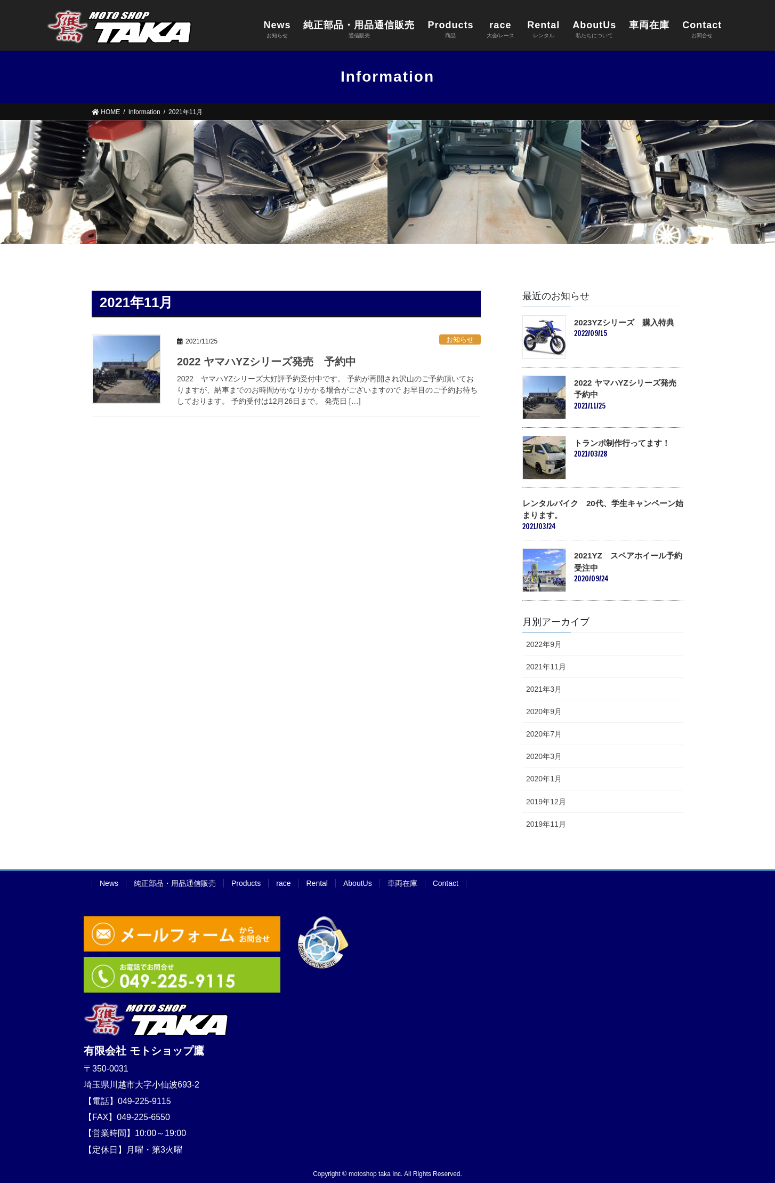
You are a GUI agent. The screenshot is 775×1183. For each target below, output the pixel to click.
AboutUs (357, 883)
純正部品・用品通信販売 (175, 883)
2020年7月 (544, 734)
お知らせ (460, 339)
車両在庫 (402, 883)
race (283, 883)
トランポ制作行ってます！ (622, 442)
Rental (317, 883)
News (109, 883)
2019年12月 (546, 801)
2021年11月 (546, 666)
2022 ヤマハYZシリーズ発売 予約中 (266, 361)
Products (246, 883)
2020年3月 (544, 756)
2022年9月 (544, 644)
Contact (445, 883)
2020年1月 (544, 778)
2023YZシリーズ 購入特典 (624, 322)
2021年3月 (544, 689)
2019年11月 (546, 824)
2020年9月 (544, 711)
